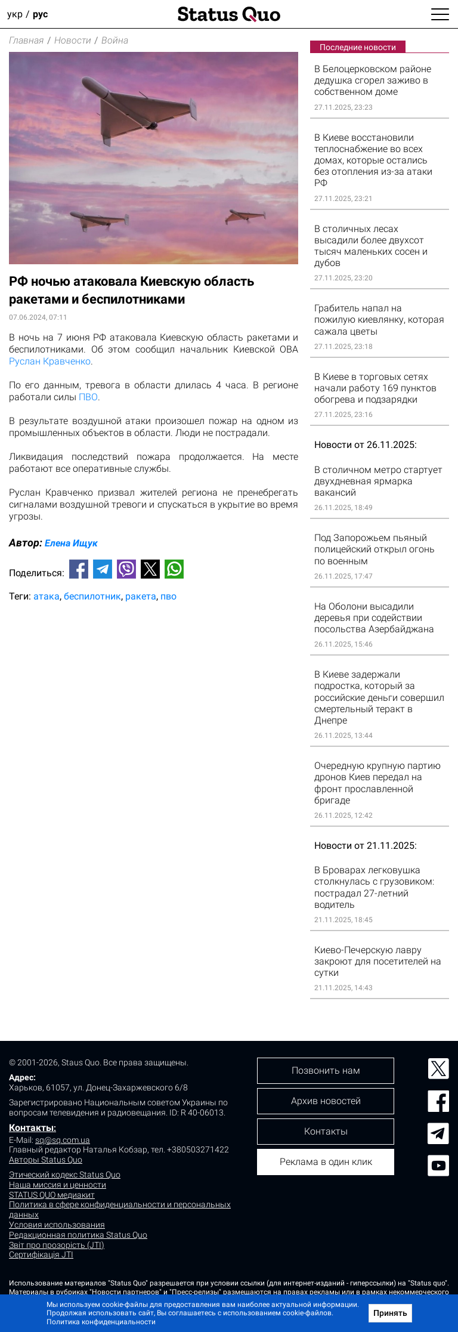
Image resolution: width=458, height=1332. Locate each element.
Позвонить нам (326, 1070)
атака (46, 596)
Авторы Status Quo (45, 1159)
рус (40, 14)
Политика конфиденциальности (101, 1322)
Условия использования (57, 1224)
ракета (140, 596)
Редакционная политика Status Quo (78, 1235)
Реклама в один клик (326, 1161)
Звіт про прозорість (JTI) (56, 1245)
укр (15, 14)
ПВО (88, 397)
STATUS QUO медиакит (52, 1195)
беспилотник (92, 596)
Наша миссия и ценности (57, 1184)
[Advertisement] (153, 651)
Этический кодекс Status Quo (64, 1174)
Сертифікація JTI (41, 1254)
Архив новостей (326, 1101)
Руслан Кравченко (50, 361)
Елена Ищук (71, 543)
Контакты (31, 1127)
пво (168, 596)
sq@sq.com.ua (62, 1140)
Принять (390, 1313)
